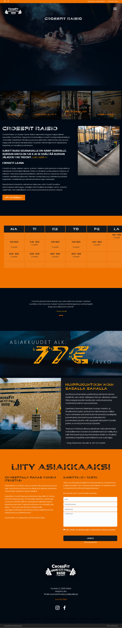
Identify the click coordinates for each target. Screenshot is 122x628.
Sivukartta (7, 626)
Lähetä (90, 538)
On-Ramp (47, 619)
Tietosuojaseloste (90, 542)
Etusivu (24, 619)
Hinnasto (83, 619)
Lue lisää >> (39, 157)
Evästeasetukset (16, 626)
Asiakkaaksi (35, 619)
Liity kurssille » (14, 198)
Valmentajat (71, 619)
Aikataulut (59, 619)
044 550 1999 (113, 1)
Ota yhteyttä (96, 619)
